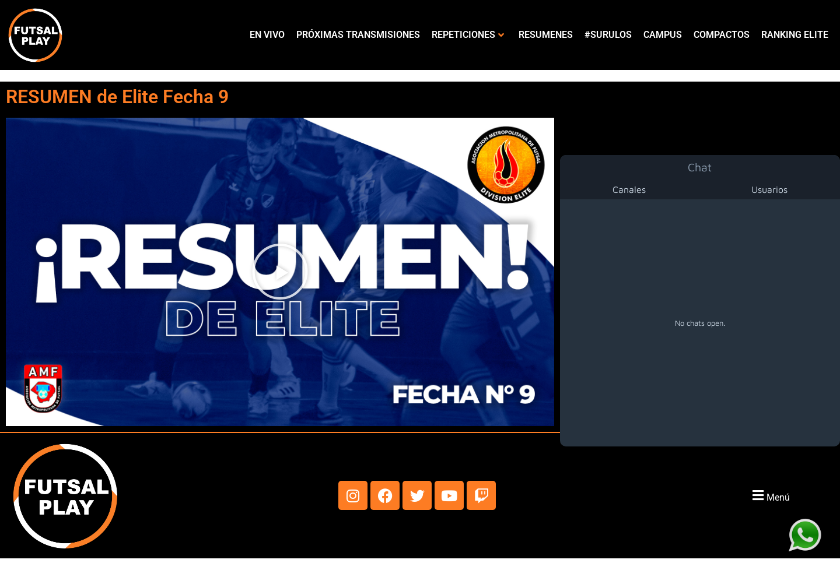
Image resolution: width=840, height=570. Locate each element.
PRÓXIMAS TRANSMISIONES (358, 34)
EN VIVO (267, 34)
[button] (280, 271)
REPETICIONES (468, 34)
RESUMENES (546, 34)
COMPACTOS (722, 34)
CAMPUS (662, 34)
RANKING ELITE (794, 34)
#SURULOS (608, 34)
